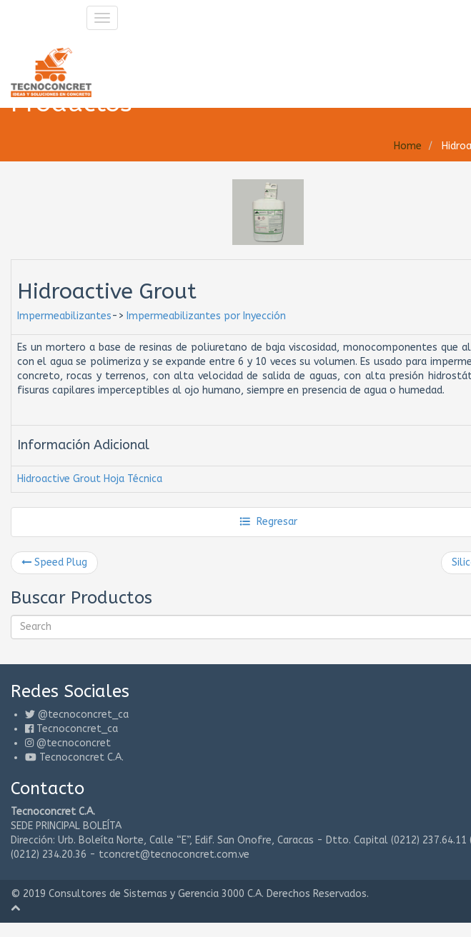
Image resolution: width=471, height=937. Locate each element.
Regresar (268, 522)
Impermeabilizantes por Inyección (206, 316)
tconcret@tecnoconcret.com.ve (174, 854)
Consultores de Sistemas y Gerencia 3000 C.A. (156, 894)
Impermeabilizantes (64, 316)
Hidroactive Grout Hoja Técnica (89, 479)
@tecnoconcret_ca (83, 714)
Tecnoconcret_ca (77, 729)
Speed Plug (54, 562)
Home (408, 146)
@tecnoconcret (73, 743)
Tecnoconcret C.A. (81, 757)
